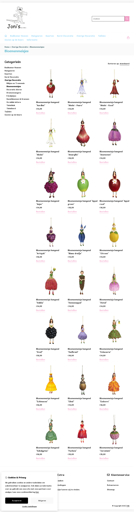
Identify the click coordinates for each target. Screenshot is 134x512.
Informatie (32, 39)
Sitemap (111, 489)
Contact (110, 480)
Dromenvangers (14, 93)
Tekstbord (11, 108)
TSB (128, 506)
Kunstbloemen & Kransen (18, 99)
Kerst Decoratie (65, 35)
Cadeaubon (58, 480)
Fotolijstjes (11, 96)
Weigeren (42, 501)
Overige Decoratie (86, 35)
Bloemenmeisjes (37, 47)
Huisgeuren (36, 35)
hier (37, 492)
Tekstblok (11, 105)
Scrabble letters (14, 102)
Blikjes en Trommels (15, 83)
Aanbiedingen (59, 485)
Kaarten (50, 35)
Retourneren (113, 485)
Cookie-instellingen (29, 506)
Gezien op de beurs (14, 39)
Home (7, 47)
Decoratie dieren (14, 89)
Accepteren (16, 501)
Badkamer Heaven (19, 35)
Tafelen (102, 35)
